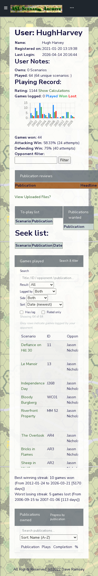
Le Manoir (29, 363)
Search (24, 271)
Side (22, 298)
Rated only (54, 312)
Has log (30, 312)
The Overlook (32, 435)
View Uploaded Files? (33, 196)
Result (24, 285)
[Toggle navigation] (70, 8)
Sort (22, 305)
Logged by (26, 292)
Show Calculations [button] (54, 90)
